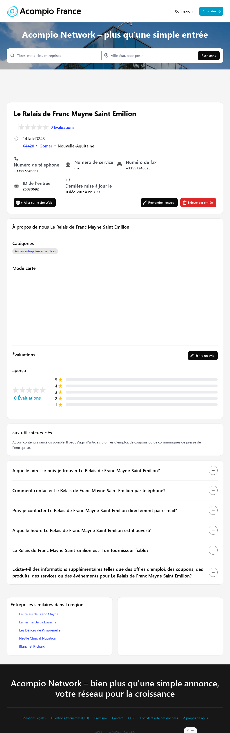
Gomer (46, 146)
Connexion (183, 11)
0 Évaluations (63, 127)
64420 (28, 146)
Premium (100, 718)
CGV (131, 718)
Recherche (208, 55)
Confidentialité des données (159, 718)
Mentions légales (34, 718)
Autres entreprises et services (35, 251)
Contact (117, 718)
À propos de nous (195, 718)
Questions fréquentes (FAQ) (70, 718)
